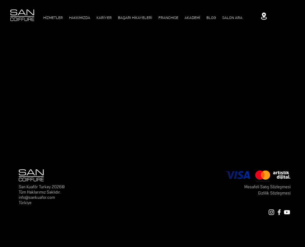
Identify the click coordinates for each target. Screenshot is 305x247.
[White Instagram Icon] (271, 212)
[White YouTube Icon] (287, 212)
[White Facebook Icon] (279, 212)
